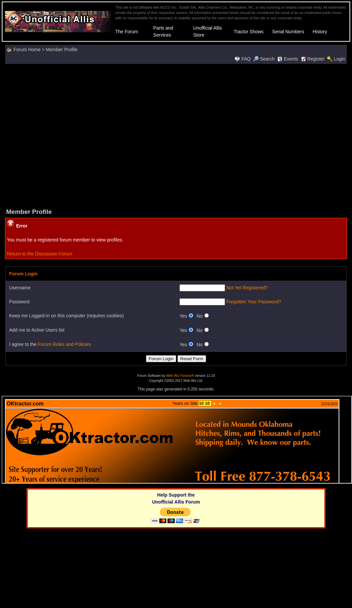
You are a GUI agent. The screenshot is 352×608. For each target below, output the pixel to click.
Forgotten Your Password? (253, 301)
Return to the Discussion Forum (39, 253)
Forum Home (27, 49)
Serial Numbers (288, 31)
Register (315, 59)
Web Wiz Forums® (180, 376)
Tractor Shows (249, 31)
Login (339, 59)
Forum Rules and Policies (64, 344)
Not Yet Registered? (247, 287)
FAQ (246, 59)
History (319, 31)
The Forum (126, 31)
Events (287, 59)
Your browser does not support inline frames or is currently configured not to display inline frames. (177, 440)
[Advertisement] (62, 135)
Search (264, 59)
